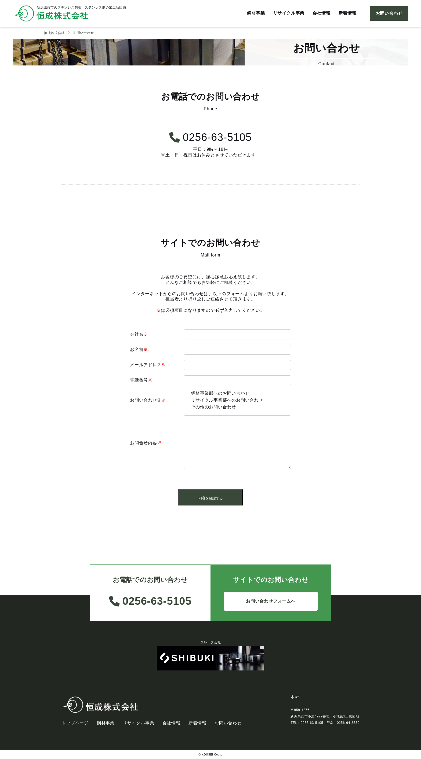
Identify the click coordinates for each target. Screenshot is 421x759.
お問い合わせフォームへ (271, 601)
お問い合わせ (389, 13)
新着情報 (347, 13)
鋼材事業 (255, 13)
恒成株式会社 (54, 33)
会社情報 (321, 13)
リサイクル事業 (288, 13)
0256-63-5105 (210, 137)
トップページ (75, 723)
